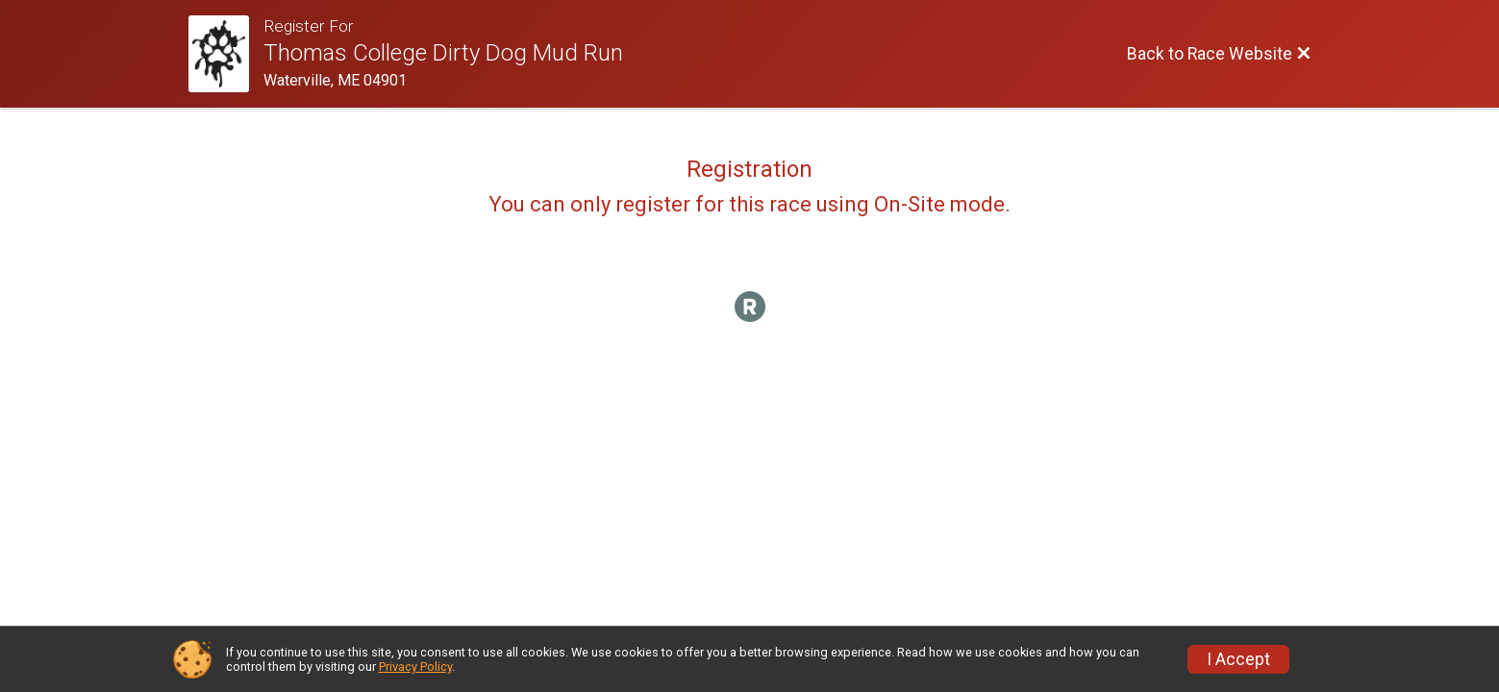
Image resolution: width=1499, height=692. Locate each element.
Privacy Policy (415, 666)
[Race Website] (226, 53)
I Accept (1238, 659)
